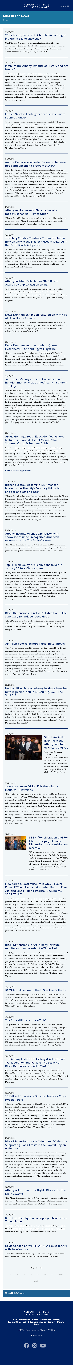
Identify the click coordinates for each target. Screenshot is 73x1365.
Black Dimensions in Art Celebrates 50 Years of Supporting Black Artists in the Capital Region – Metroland (36, 1144)
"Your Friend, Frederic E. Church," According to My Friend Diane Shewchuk (35, 37)
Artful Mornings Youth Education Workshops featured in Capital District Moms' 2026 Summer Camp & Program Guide (34, 440)
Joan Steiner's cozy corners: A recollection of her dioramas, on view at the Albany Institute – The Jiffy (36, 382)
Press (6, 20)
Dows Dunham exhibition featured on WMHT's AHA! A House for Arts (36, 316)
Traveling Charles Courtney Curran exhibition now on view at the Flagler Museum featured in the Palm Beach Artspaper (36, 241)
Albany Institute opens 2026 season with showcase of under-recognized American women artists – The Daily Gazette (32, 537)
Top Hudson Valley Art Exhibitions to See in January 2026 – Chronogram (33, 566)
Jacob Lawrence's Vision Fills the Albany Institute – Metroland (31, 788)
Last (36, 1281)
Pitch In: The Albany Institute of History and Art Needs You (36, 67)
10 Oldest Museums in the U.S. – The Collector (36, 990)
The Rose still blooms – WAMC (25, 1020)
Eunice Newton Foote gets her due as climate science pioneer (35, 116)
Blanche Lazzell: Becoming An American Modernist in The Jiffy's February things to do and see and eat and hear (34, 488)
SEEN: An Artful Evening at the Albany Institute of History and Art (56, 742)
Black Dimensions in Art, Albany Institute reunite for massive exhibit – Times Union (32, 946)
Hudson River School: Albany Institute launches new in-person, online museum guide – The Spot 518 (36, 691)
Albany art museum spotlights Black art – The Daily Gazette (35, 1192)
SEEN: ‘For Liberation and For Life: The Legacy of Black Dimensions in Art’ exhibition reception (48, 842)
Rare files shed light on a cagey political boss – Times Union (36, 1220)
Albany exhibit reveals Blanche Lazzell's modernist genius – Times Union (31, 212)
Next (60, 1274)
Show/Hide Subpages (14, 1293)
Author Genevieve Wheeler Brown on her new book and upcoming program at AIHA (35, 164)
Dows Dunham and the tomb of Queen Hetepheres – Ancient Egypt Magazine (31, 347)
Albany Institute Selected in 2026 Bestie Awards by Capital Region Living (31, 283)
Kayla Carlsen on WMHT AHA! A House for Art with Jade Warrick (36, 1247)
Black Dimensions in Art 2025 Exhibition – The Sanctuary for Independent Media (36, 615)
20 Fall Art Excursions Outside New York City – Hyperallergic (36, 1098)
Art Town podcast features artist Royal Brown (35, 643)
